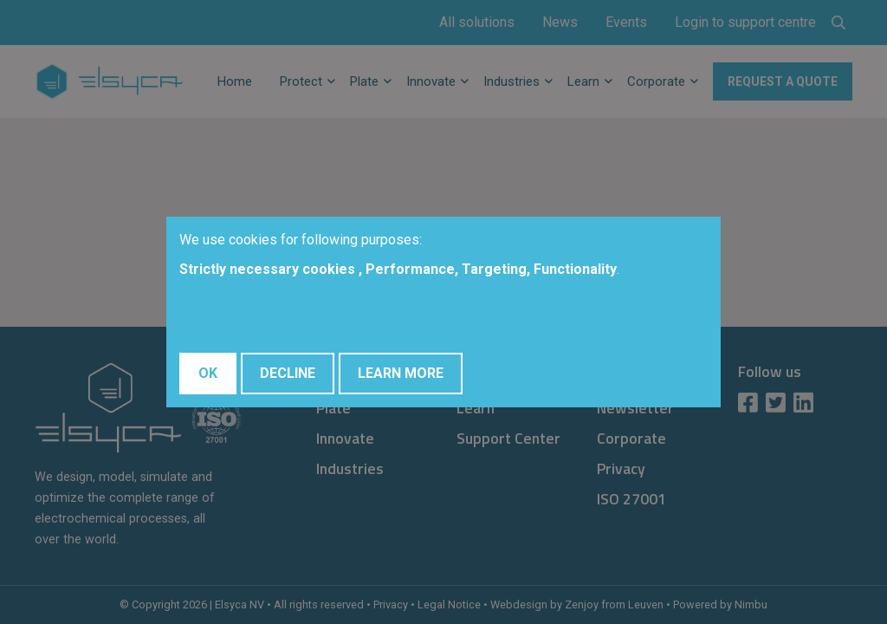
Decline (287, 373)
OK (207, 373)
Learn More (401, 373)
